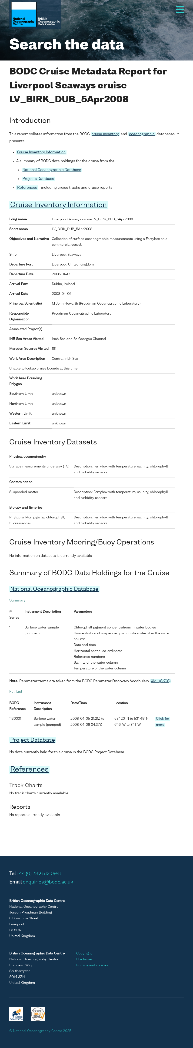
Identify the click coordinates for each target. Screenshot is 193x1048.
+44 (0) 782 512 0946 (40, 874)
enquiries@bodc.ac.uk (48, 882)
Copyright (84, 953)
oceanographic (142, 134)
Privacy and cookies (92, 965)
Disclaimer (84, 959)
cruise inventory (105, 134)
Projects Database (38, 179)
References (27, 187)
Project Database (32, 740)
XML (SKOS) (160, 681)
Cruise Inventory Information (41, 152)
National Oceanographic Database (52, 170)
